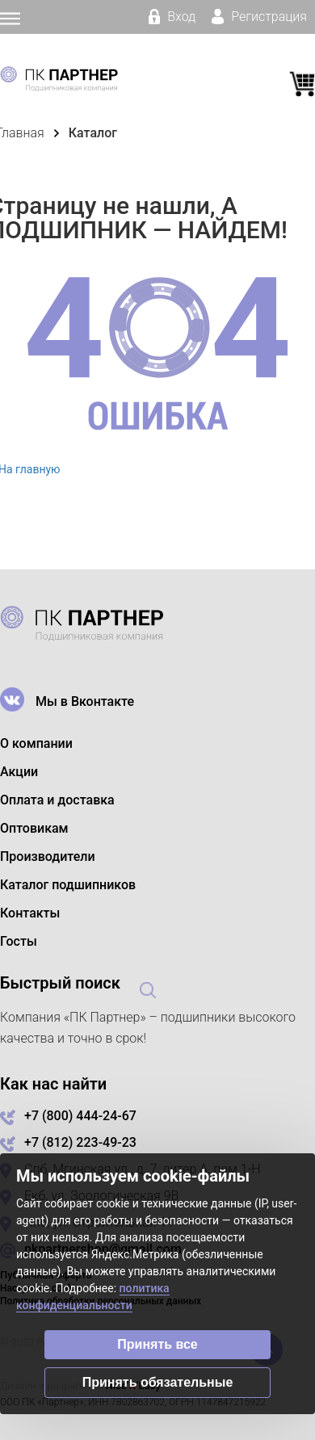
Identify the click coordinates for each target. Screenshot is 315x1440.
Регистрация (259, 16)
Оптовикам (34, 828)
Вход (172, 16)
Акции (19, 771)
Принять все (157, 1344)
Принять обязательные (157, 1382)
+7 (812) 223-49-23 (80, 1142)
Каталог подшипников (68, 884)
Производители (47, 856)
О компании (36, 743)
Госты (18, 941)
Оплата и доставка (57, 800)
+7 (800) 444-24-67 (80, 1115)
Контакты (30, 913)
